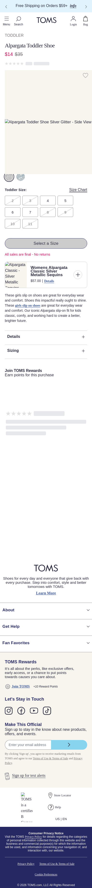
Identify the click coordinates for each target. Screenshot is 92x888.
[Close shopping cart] (6, 14)
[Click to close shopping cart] (4, 9)
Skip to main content (18, 4)
